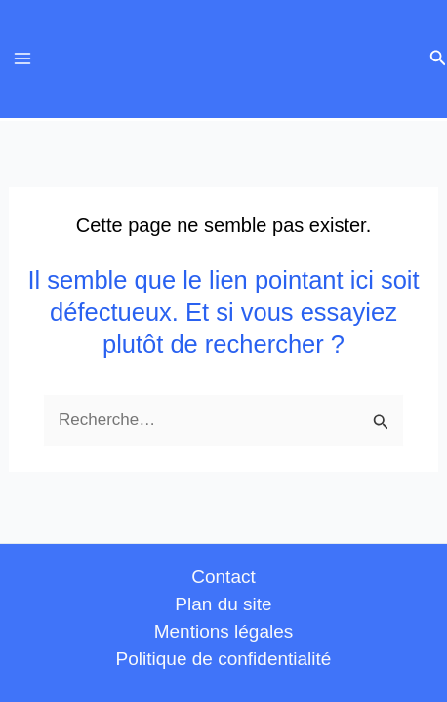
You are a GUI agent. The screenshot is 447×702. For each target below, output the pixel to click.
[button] (438, 58)
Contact (223, 576)
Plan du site (223, 604)
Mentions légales (224, 631)
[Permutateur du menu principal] (22, 59)
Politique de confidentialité (224, 658)
